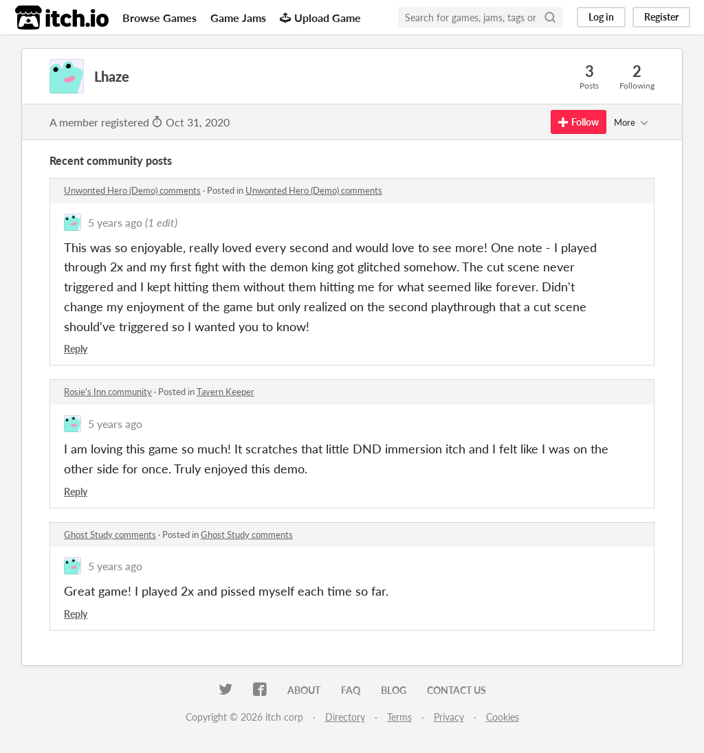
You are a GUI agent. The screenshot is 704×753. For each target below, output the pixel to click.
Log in (601, 17)
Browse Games (159, 17)
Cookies (502, 717)
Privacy (449, 717)
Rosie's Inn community (108, 391)
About (303, 690)
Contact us (456, 690)
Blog (393, 690)
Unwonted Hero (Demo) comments (132, 190)
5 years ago (115, 222)
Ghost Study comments (110, 534)
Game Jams (238, 17)
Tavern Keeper (225, 391)
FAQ (350, 690)
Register (661, 17)
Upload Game (320, 17)
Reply (75, 349)
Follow (578, 122)
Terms (399, 717)
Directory (345, 717)
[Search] (550, 17)
